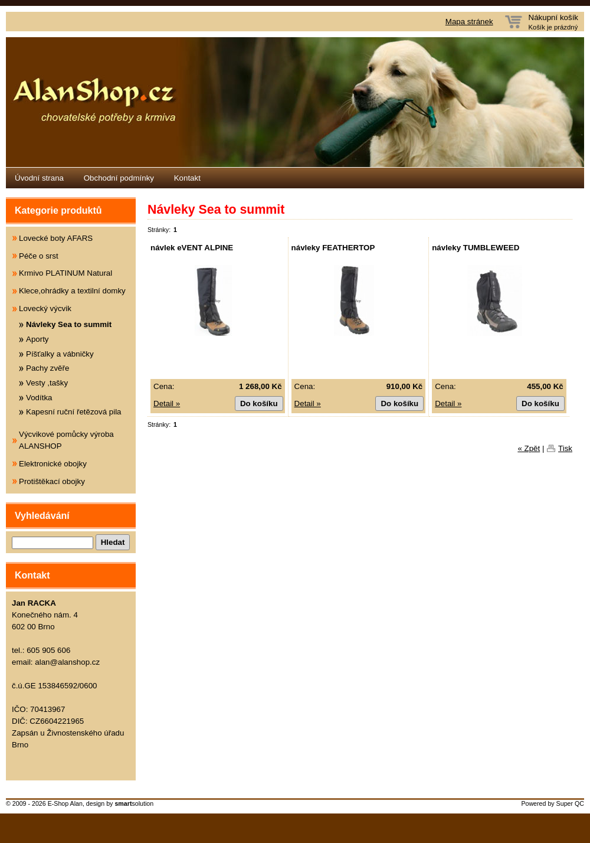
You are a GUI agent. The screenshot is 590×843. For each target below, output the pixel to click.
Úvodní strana (39, 178)
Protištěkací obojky (52, 481)
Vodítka (39, 397)
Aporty (37, 339)
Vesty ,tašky (47, 382)
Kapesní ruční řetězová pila (74, 411)
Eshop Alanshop (295, 102)
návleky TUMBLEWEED (475, 247)
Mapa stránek (469, 21)
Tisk (565, 448)
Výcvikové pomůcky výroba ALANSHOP (66, 440)
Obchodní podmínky (119, 178)
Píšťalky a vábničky (60, 353)
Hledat (113, 542)
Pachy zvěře (47, 368)
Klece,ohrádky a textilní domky (72, 290)
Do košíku (259, 403)
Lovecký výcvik (45, 308)
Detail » (166, 403)
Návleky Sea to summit (69, 324)
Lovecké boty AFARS (56, 238)
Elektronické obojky (53, 463)
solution (133, 803)
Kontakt (187, 178)
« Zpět (528, 448)
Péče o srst (38, 255)
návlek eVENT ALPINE (191, 247)
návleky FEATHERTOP (333, 247)
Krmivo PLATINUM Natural (65, 273)
